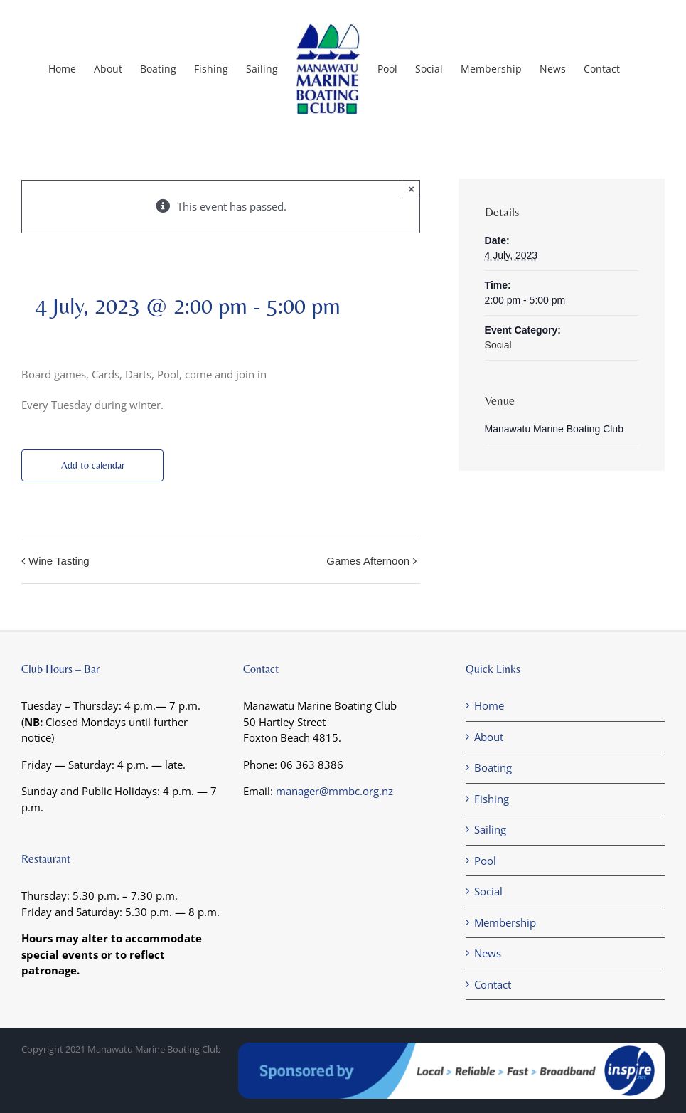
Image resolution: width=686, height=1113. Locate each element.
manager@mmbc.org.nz (334, 791)
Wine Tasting (59, 561)
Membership (505, 922)
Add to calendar (92, 465)
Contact (492, 984)
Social (498, 345)
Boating (493, 767)
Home (489, 705)
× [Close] (411, 189)
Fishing (491, 799)
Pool (485, 860)
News (487, 953)
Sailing (490, 829)
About (488, 737)
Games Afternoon (367, 561)
